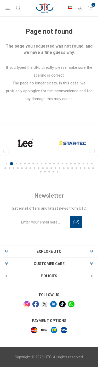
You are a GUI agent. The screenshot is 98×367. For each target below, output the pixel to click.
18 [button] (79, 163)
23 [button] (9, 168)
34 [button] (55, 168)
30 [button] (38, 168)
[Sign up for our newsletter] (43, 222)
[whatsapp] (71, 304)
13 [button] (58, 163)
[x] (44, 304)
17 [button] (75, 163)
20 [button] (87, 163)
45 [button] (45, 172)
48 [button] (57, 172)
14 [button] (62, 163)
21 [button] (92, 163)
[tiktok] (62, 304)
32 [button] (47, 168)
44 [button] (41, 172)
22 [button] (5, 168)
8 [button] (37, 163)
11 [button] (50, 163)
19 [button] (83, 163)
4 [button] (20, 163)
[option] (49, 143)
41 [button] (84, 168)
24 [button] (13, 168)
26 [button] (22, 168)
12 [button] (54, 163)
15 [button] (66, 163)
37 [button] (68, 168)
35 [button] (59, 168)
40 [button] (80, 168)
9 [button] (41, 163)
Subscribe (76, 222)
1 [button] (6, 163)
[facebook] (35, 304)
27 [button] (26, 168)
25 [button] (18, 168)
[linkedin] (53, 304)
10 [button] (46, 163)
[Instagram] (27, 304)
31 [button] (43, 168)
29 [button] (34, 168)
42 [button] (89, 168)
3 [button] (16, 163)
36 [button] (64, 168)
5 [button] (25, 163)
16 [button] (71, 163)
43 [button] (93, 168)
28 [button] (30, 168)
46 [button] (49, 172)
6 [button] (29, 163)
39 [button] (76, 168)
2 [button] (11, 163)
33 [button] (51, 168)
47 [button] (53, 172)
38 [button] (72, 168)
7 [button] (33, 163)
